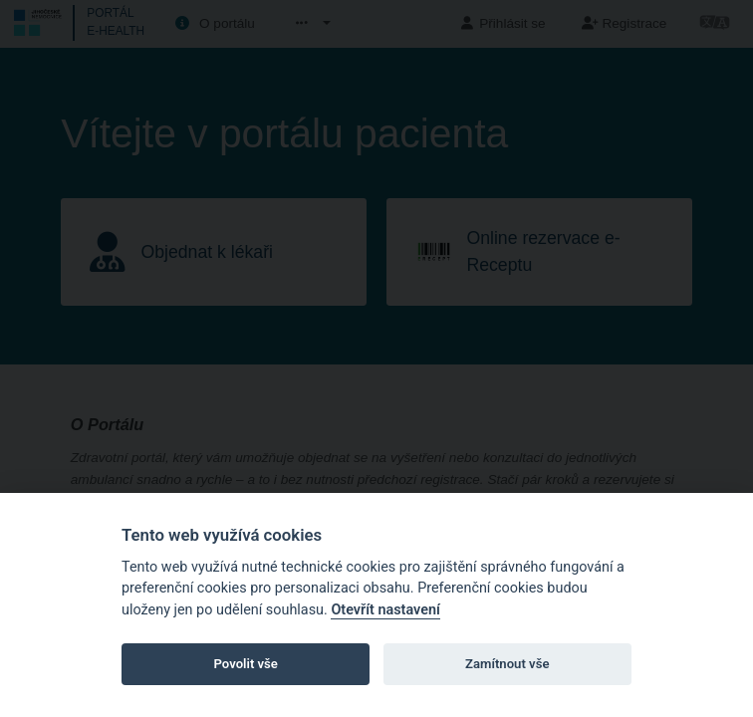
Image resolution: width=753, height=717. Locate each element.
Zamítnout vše (507, 663)
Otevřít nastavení (385, 609)
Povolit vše (246, 663)
